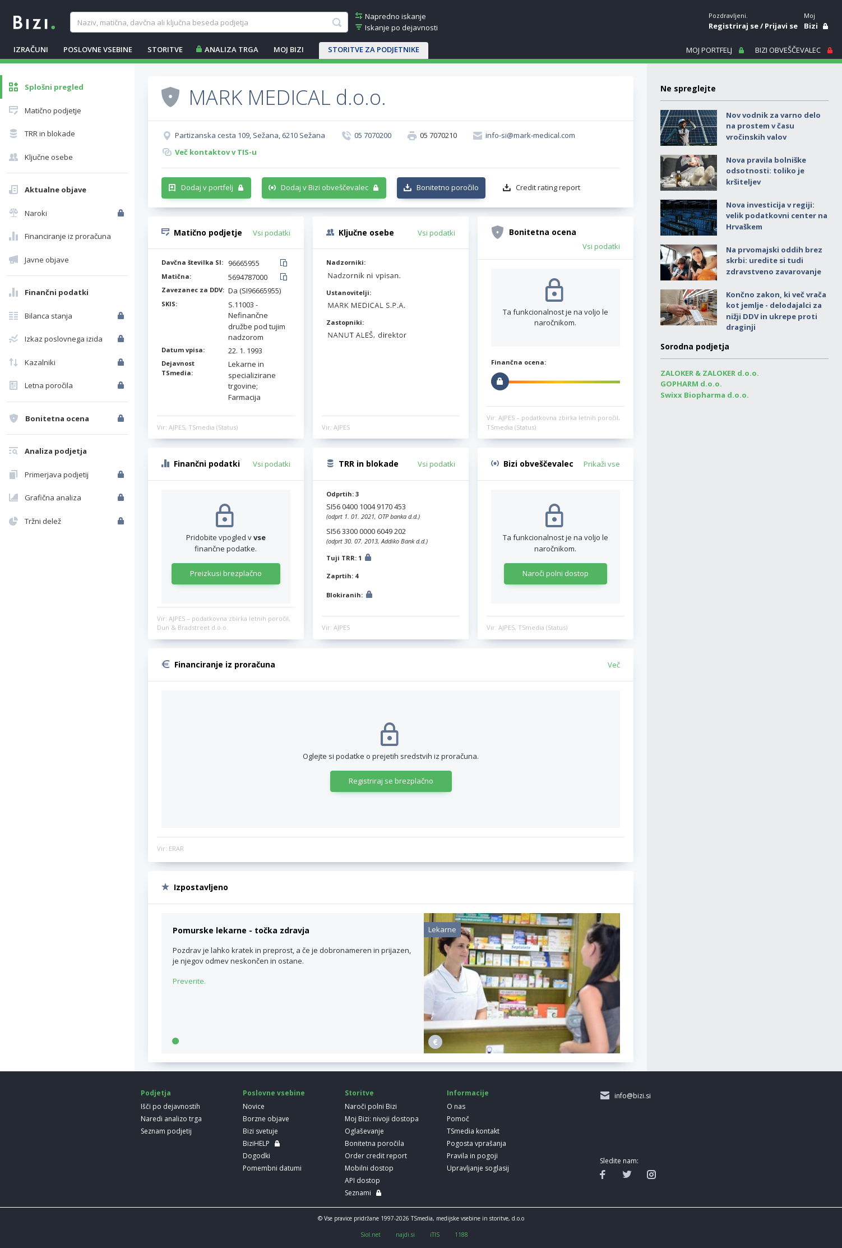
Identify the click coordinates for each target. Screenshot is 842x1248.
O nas (456, 1106)
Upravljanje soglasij (478, 1168)
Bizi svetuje (260, 1131)
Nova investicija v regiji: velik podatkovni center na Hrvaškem (776, 216)
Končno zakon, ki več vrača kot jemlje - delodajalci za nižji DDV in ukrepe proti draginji (776, 311)
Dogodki (256, 1155)
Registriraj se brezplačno (391, 781)
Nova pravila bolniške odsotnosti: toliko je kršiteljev (766, 171)
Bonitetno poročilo (448, 187)
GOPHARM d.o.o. (691, 384)
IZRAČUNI (30, 49)
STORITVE (165, 49)
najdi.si (405, 1234)
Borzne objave (266, 1118)
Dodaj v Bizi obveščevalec (324, 187)
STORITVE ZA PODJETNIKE (373, 49)
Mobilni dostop (369, 1168)
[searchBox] (209, 22)
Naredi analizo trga (171, 1118)
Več (614, 665)
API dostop (362, 1180)
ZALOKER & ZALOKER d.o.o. (709, 373)
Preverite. (189, 981)
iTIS (434, 1234)
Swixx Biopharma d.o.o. (704, 395)
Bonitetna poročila (374, 1143)
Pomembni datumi (272, 1168)
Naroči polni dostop (555, 573)
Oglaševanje (364, 1131)
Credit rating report (548, 187)
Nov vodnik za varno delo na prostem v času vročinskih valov (773, 126)
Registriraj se (733, 26)
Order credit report (376, 1155)
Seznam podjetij (166, 1131)
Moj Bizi (289, 49)
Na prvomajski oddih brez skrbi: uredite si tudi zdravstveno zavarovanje (774, 261)
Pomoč (458, 1118)
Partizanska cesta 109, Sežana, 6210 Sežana (250, 135)
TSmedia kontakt (473, 1131)
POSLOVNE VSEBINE (97, 49)
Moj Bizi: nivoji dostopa (382, 1118)
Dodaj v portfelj (207, 187)
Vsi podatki (271, 233)
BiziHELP (256, 1143)
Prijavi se (781, 26)
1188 (461, 1234)
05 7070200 (372, 135)
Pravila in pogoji (472, 1155)
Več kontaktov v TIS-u (216, 152)
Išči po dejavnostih (170, 1106)
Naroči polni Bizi (371, 1106)
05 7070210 (438, 135)
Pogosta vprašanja (476, 1143)
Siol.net (370, 1234)
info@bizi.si (631, 1095)
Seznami (358, 1193)
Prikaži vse (602, 464)
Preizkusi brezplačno (226, 573)
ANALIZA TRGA (231, 49)
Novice (254, 1106)
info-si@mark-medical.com (530, 135)
